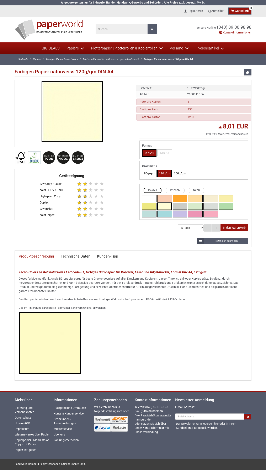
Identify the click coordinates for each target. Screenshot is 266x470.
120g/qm (165, 173)
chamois (195, 198)
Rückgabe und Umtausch (70, 408)
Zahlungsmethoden (66, 440)
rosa (195, 214)
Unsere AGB (22, 423)
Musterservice (63, 429)
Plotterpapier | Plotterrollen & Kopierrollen (127, 48)
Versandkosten (239, 134)
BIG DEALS (51, 48)
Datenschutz (23, 417)
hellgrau (211, 206)
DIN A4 (149, 152)
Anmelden (216, 10)
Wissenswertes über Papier (32, 434)
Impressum (22, 429)
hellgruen (195, 206)
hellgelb (226, 198)
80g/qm (149, 173)
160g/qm (180, 173)
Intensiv (175, 190)
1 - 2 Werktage (196, 88)
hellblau (149, 214)
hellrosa (210, 214)
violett (180, 214)
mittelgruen (226, 206)
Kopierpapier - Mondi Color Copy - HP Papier (32, 442)
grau (180, 206)
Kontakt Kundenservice (69, 413)
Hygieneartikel (210, 48)
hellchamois (210, 198)
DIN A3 (164, 152)
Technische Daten (75, 256)
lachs (164, 198)
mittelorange (180, 198)
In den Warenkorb (234, 227)
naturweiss (165, 206)
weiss (149, 198)
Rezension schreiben (217, 241)
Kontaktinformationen (235, 32)
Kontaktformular (153, 427)
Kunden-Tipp (107, 256)
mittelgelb (149, 206)
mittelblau (164, 214)
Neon (196, 190)
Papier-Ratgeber (25, 449)
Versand (179, 48)
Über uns (59, 434)
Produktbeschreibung (36, 256)
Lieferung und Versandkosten (24, 410)
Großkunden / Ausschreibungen (65, 421)
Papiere (75, 48)
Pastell (152, 190)
